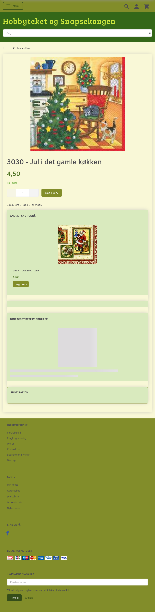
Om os (10, 443)
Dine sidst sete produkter (29, 319)
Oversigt (12, 460)
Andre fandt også (23, 216)
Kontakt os (13, 449)
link (67, 590)
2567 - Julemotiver (26, 270)
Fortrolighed (14, 432)
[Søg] (150, 33)
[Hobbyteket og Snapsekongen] (59, 21)
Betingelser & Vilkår (18, 454)
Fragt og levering (16, 438)
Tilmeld (14, 597)
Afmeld (29, 597)
